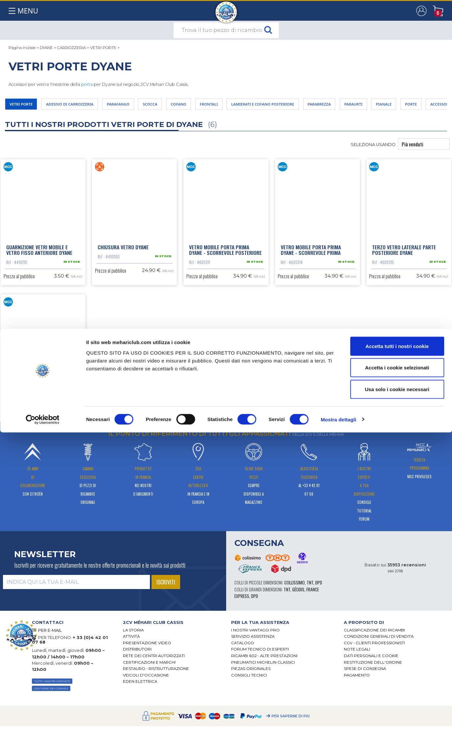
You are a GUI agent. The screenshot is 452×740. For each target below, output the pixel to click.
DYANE (46, 47)
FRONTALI (264, 106)
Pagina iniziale (22, 47)
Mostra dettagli (338, 727)
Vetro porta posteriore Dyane (41, 417)
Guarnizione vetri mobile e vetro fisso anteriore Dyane (39, 256)
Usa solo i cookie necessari (397, 697)
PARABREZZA (405, 106)
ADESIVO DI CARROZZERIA (88, 106)
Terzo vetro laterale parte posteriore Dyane (404, 256)
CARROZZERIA (71, 47)
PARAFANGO (150, 106)
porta (87, 84)
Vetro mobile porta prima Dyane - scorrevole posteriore (225, 256)
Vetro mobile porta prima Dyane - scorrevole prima (311, 256)
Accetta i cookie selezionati (397, 675)
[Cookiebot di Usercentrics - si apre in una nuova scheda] (42, 727)
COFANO (226, 106)
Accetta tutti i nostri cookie (397, 653)
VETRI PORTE (103, 47)
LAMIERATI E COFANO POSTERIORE (333, 106)
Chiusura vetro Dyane (123, 253)
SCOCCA (190, 106)
